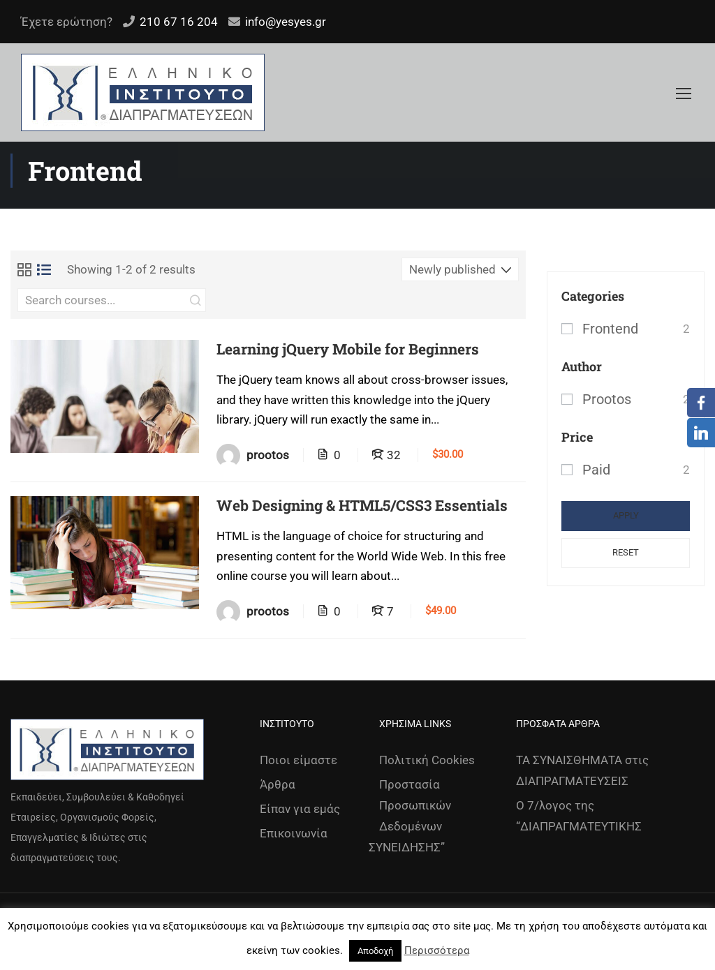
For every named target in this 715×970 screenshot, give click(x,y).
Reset (625, 552)
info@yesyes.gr (285, 22)
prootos (606, 399)
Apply (626, 515)
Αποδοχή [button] (375, 951)
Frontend (610, 328)
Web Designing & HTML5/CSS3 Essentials (362, 505)
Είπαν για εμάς (300, 809)
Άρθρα (277, 784)
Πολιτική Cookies (427, 760)
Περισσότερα (436, 950)
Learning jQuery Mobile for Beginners (347, 349)
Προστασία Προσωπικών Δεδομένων (415, 805)
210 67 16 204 (179, 22)
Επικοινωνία (293, 833)
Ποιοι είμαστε (298, 760)
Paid (596, 469)
